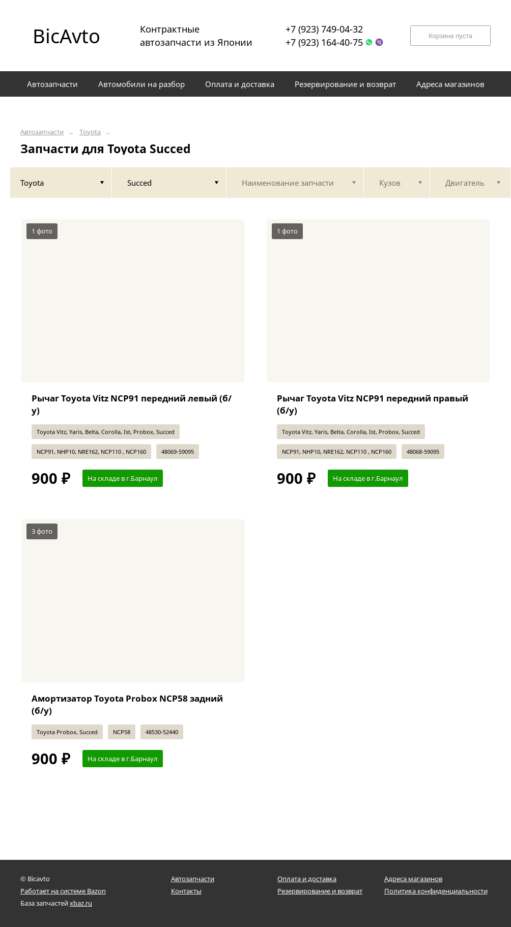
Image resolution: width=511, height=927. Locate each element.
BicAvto (66, 35)
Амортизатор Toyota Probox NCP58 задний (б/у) (127, 704)
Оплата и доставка (306, 878)
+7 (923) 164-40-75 (324, 42)
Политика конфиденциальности (436, 890)
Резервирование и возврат (319, 890)
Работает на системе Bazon (63, 890)
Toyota (90, 132)
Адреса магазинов (413, 878)
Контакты (186, 890)
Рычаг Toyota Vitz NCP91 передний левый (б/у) (132, 404)
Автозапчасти (42, 132)
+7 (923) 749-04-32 (324, 29)
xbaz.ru (81, 903)
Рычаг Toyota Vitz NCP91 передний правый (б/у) (372, 404)
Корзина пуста (450, 36)
